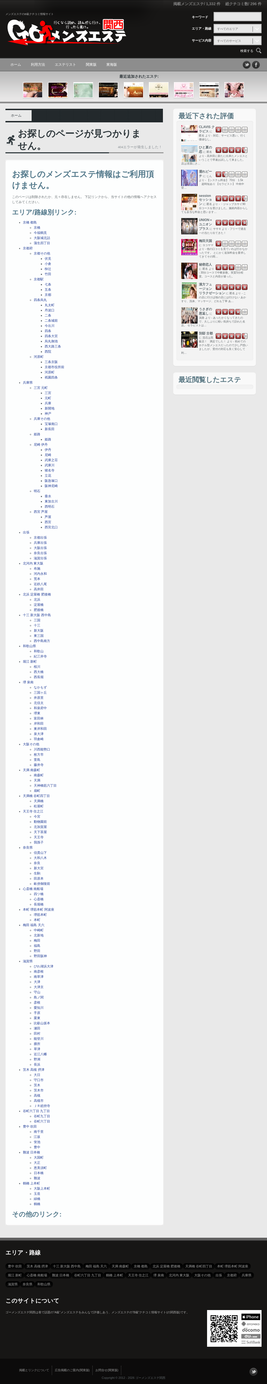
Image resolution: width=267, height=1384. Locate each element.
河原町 (39, 357)
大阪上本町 (42, 1188)
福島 (37, 946)
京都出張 (40, 537)
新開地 (49, 408)
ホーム (15, 65)
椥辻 (48, 269)
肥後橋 (39, 610)
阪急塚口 (51, 481)
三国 (37, 620)
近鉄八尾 (40, 584)
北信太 (39, 703)
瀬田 (37, 1028)
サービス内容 (201, 40)
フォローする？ (253, 1372)
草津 (37, 1049)
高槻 (37, 1095)
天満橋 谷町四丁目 (36, 796)
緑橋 (37, 1199)
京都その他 (42, 253)
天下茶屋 (40, 832)
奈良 (37, 863)
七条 (48, 284)
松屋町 (39, 806)
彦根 (37, 1002)
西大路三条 (53, 346)
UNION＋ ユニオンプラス (206, 224)
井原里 (39, 698)
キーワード (200, 17)
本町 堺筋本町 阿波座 (38, 909)
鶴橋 (37, 1204)
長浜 (37, 1064)
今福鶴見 (40, 233)
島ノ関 (39, 997)
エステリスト (65, 65)
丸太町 (49, 305)
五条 (48, 289)
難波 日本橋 (31, 1152)
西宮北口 (51, 527)
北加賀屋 (40, 827)
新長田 (49, 429)
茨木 (37, 1085)
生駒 (37, 873)
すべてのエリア (227, 28)
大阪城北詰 (42, 238)
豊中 (37, 1147)
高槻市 (39, 1101)
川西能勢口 (42, 749)
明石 (37, 491)
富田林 (39, 718)
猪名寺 (49, 470)
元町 (48, 398)
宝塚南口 (51, 424)
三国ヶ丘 (40, 692)
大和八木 (40, 858)
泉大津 (39, 734)
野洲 (37, 1059)
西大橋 (39, 672)
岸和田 (39, 723)
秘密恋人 (205, 264)
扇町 (37, 791)
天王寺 (39, 837)
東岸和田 (40, 729)
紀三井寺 (40, 656)
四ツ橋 (39, 894)
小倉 (48, 264)
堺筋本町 (40, 915)
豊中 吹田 (30, 1126)
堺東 (37, 713)
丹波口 (49, 310)
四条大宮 (51, 336)
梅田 (37, 940)
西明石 (49, 506)
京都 (48, 295)
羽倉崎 (39, 739)
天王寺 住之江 (33, 811)
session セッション (205, 200)
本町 (37, 920)
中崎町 (39, 930)
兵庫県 (28, 382)
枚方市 (39, 754)
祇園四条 (51, 377)
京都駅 (39, 279)
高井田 (39, 589)
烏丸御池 (51, 341)
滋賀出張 (40, 558)
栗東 (37, 1018)
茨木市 (39, 1090)
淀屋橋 (39, 605)
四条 (48, 331)
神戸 (48, 413)
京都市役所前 (54, 367)
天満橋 (39, 801)
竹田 (48, 274)
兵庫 (48, 403)
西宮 (48, 522)
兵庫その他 (42, 419)
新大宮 (39, 868)
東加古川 (51, 501)
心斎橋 (39, 899)
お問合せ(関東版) (106, 1370)
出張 (26, 532)
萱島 (37, 760)
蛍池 (37, 1142)
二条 (48, 315)
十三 (37, 625)
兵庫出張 (40, 543)
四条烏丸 (40, 300)
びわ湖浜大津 (43, 966)
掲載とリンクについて (34, 1370)
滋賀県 (28, 961)
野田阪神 (40, 956)
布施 (37, 568)
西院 (48, 351)
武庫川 (49, 465)
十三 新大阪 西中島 (37, 615)
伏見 (48, 258)
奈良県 (28, 847)
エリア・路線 (201, 28)
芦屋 (48, 517)
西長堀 (39, 677)
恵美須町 (40, 1168)
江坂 (37, 1137)
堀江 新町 (30, 661)
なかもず (40, 687)
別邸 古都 (206, 333)
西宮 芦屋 (41, 512)
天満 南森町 (31, 770)
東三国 (39, 636)
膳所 (37, 1044)
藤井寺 (39, 765)
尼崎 (48, 455)
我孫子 (39, 842)
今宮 (37, 816)
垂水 (48, 496)
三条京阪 (51, 362)
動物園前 (40, 822)
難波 (37, 1178)
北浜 (37, 599)
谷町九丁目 (42, 1116)
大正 (37, 1163)
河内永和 (40, 574)
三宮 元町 (41, 388)
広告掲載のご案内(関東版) (72, 1370)
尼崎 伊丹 (41, 444)
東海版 (111, 65)
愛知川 (39, 1008)
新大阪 (39, 630)
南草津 (39, 977)
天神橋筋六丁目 (45, 785)
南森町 (39, 775)
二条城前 (51, 320)
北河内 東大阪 (33, 563)
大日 (37, 1075)
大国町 (39, 1157)
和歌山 (39, 651)
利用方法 (38, 65)
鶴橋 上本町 (31, 1183)
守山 (37, 992)
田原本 (39, 878)
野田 (37, 951)
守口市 (39, 1080)
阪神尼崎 (51, 486)
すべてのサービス (229, 40)
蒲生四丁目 (42, 243)
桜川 (37, 667)
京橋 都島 (30, 222)
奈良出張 (40, 553)
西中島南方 (42, 641)
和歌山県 (29, 646)
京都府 (28, 248)
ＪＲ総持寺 (42, 1106)
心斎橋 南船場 (33, 889)
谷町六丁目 (42, 1121)
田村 (37, 1033)
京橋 (37, 227)
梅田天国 (205, 241)
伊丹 (48, 450)
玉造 (37, 1194)
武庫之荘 (51, 460)
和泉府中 (40, 708)
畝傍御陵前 (42, 884)
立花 (48, 475)
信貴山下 (40, 853)
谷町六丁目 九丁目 (36, 1111)
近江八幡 (40, 1054)
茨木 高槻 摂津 (33, 1070)
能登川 (39, 1039)
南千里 (39, 1132)
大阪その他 (31, 744)
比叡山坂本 (42, 1023)
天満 (37, 780)
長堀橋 (39, 904)
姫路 (37, 434)
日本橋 (39, 1173)
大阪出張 (40, 548)
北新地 (39, 935)
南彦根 (39, 971)
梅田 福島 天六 (33, 925)
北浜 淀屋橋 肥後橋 (37, 594)
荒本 (37, 579)
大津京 (39, 987)
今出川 (49, 326)
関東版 (91, 65)
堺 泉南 (28, 682)
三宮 (48, 393)
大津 (37, 982)
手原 (37, 1013)
